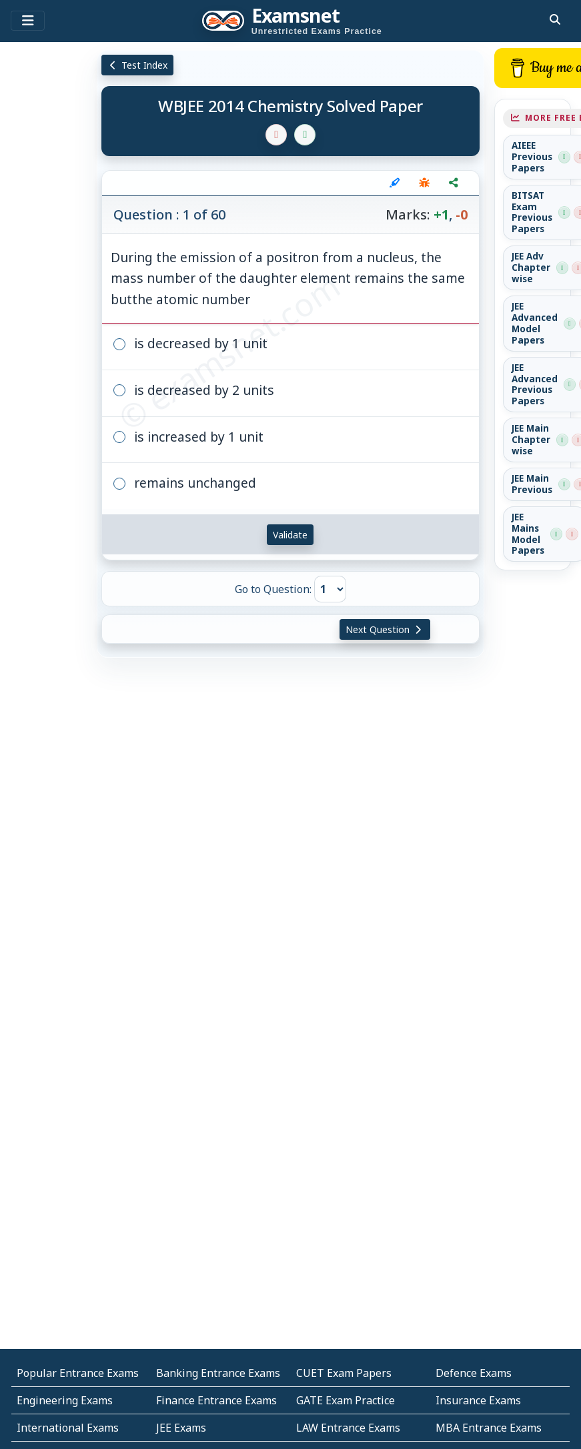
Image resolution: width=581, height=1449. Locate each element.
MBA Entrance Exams (489, 1427)
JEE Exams (181, 1427)
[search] (555, 19)
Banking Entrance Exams (218, 1373)
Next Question (385, 629)
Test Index (137, 65)
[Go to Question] (330, 589)
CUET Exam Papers (344, 1373)
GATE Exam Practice (345, 1400)
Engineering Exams (65, 1400)
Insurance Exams (478, 1400)
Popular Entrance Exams (78, 1373)
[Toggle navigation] (28, 21)
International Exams (68, 1427)
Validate (290, 534)
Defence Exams (474, 1373)
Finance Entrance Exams (216, 1400)
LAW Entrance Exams (348, 1427)
